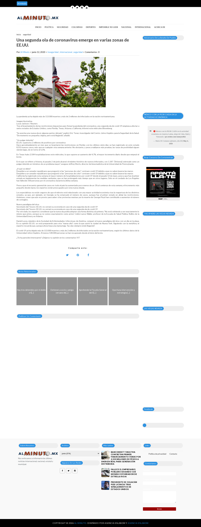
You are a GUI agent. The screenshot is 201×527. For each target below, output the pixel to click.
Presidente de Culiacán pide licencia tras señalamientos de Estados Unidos (124, 485)
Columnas (76, 27)
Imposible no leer (108, 27)
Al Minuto (25, 52)
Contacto (173, 454)
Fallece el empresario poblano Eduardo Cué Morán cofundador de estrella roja (124, 473)
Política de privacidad (157, 454)
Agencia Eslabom (138, 523)
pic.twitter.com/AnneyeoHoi (175, 137)
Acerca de (159, 27)
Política (49, 27)
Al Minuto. (81, 523)
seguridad (27, 34)
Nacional (126, 27)
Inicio (38, 27)
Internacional (143, 27)
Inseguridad (53, 52)
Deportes (91, 27)
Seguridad (62, 27)
